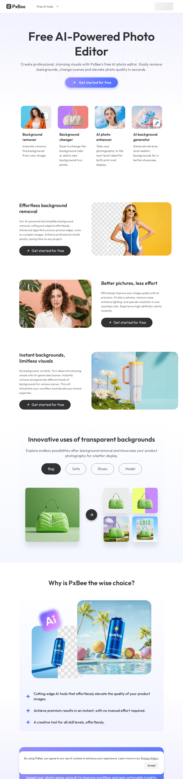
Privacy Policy (149, 758)
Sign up (164, 6)
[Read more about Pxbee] (15, 6)
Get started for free (91, 82)
